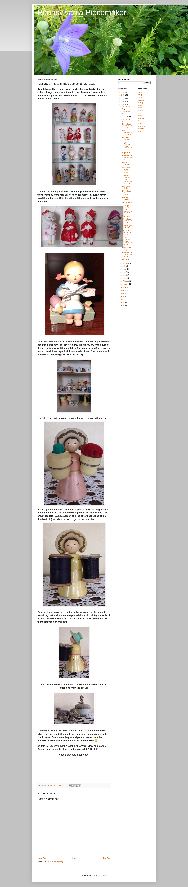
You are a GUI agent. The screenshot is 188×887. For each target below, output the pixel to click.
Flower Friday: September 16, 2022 (127, 193)
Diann (140, 105)
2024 (123, 98)
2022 (123, 104)
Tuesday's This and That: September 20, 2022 (127, 179)
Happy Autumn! (126, 163)
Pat (139, 131)
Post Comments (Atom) (55, 862)
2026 (123, 92)
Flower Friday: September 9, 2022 (127, 221)
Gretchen (141, 92)
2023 (123, 101)
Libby (140, 95)
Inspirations (126, 153)
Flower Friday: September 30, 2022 (127, 126)
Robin (140, 116)
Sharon (141, 124)
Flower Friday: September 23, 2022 (127, 157)
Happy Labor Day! (126, 248)
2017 (123, 300)
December (126, 107)
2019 (123, 294)
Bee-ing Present (125, 199)
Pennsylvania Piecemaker (81, 12)
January (126, 284)
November (126, 112)
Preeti (140, 121)
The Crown (126, 216)
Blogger (103, 875)
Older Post (106, 858)
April (124, 275)
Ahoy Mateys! (127, 202)
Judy (140, 97)
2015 (123, 306)
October (126, 116)
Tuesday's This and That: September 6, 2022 (127, 241)
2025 (123, 95)
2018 (123, 297)
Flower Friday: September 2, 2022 (127, 254)
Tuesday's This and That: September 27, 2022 (127, 146)
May (124, 272)
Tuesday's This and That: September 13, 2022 (127, 209)
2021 (123, 288)
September (126, 119)
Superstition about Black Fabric (127, 232)
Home (74, 858)
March (125, 278)
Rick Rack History (125, 138)
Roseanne (142, 126)
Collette (141, 129)
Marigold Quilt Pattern (127, 226)
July (124, 266)
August (125, 263)
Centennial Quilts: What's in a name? (127, 170)
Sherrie (141, 113)
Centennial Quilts (126, 187)
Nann (140, 108)
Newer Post (42, 858)
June (124, 269)
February (126, 281)
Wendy (140, 103)
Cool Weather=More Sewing (127, 132)
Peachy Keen (126, 259)
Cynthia (141, 118)
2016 (123, 303)
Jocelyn (141, 100)
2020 (123, 291)
